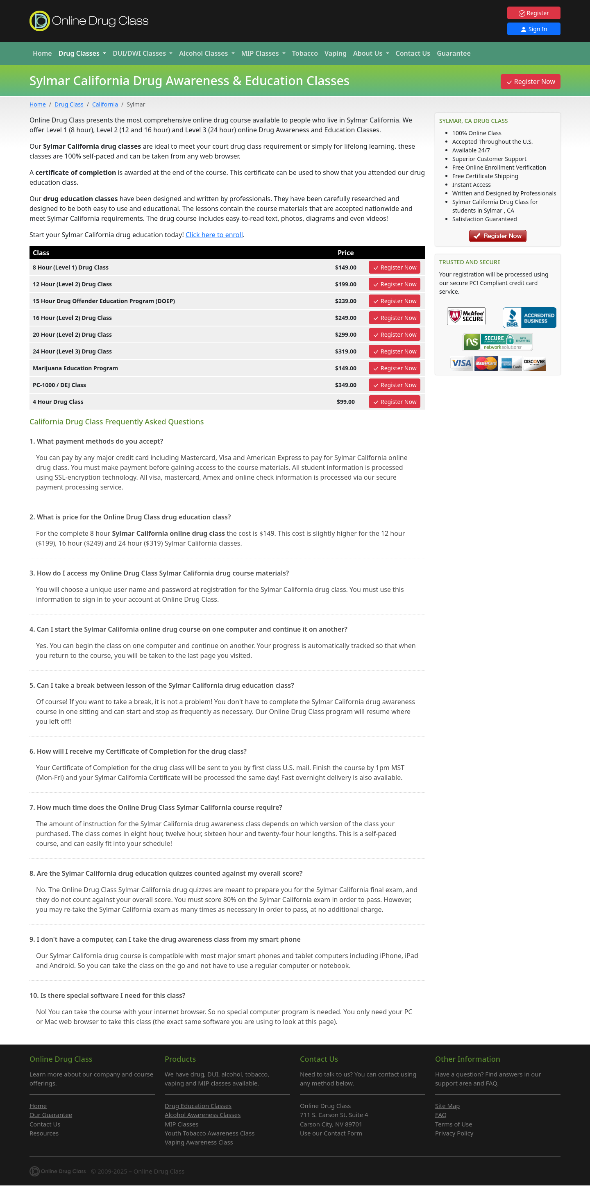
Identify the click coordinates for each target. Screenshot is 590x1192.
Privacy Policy (454, 1133)
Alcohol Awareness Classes (203, 1114)
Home (42, 53)
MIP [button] (261, 53)
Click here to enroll (214, 234)
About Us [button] (368, 53)
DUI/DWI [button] (140, 53)
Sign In (533, 29)
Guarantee (454, 53)
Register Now (530, 81)
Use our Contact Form (331, 1133)
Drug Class (69, 104)
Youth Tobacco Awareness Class (209, 1133)
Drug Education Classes (198, 1105)
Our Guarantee (51, 1114)
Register (534, 13)
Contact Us (413, 53)
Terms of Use (453, 1124)
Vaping (335, 53)
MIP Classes (181, 1124)
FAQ (441, 1114)
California (105, 104)
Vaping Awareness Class (199, 1142)
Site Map (447, 1105)
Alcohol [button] (204, 53)
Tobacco (305, 53)
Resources (44, 1133)
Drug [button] (80, 53)
